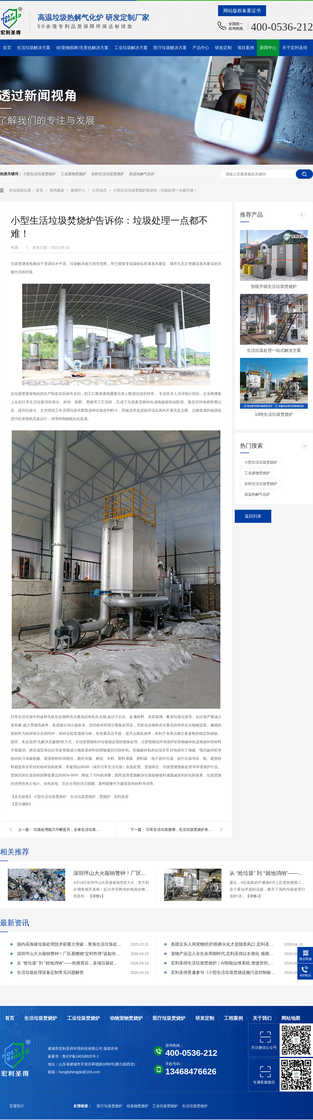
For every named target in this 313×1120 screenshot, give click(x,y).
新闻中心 (268, 47)
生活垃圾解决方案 (33, 47)
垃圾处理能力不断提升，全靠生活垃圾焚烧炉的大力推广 (67, 829)
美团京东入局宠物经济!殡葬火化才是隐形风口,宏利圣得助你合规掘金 (223, 944)
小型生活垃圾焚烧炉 (39, 174)
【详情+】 (96, 896)
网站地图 (290, 1018)
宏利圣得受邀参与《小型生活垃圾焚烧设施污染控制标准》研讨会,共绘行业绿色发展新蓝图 (223, 972)
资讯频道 (57, 190)
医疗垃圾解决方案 (170, 47)
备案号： (55, 1056)
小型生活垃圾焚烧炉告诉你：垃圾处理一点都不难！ (155, 190)
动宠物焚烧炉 (138, 1106)
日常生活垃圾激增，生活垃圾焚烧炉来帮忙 (180, 829)
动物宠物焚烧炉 (126, 1018)
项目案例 (245, 47)
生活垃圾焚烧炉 (83, 797)
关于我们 (262, 1018)
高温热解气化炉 (142, 174)
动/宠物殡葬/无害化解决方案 (82, 47)
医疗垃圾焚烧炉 (169, 1018)
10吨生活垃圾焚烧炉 (274, 414)
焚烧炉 (105, 797)
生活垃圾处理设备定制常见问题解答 (50, 972)
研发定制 (223, 47)
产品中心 (200, 47)
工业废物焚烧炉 (73, 174)
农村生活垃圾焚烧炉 (107, 174)
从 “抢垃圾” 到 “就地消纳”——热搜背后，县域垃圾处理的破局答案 (267, 873)
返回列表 (253, 516)
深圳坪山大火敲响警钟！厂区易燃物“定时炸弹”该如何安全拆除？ (111, 873)
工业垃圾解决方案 (131, 47)
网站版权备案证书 (242, 10)
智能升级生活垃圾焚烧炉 (274, 286)
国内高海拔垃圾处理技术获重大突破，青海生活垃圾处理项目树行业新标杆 (69, 944)
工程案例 (233, 1018)
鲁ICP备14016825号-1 (80, 1056)
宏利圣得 (121, 797)
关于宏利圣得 (294, 47)
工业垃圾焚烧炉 (83, 1018)
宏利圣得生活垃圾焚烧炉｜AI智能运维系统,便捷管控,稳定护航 (223, 963)
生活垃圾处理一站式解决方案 (274, 350)
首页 (7, 47)
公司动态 (100, 190)
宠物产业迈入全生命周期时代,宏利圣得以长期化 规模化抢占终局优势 (223, 953)
